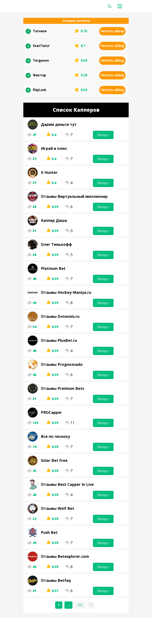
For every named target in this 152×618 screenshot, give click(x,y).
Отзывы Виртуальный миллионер (74, 196)
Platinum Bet (53, 268)
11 (72, 422)
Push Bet (49, 532)
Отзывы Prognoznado (62, 364)
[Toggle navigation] (120, 6)
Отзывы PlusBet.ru (59, 340)
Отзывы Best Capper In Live (67, 484)
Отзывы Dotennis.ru (60, 316)
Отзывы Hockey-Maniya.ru (66, 292)
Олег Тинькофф (56, 244)
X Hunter (49, 172)
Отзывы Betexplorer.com (65, 556)
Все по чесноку (55, 436)
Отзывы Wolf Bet (57, 508)
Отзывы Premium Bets (62, 388)
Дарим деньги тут (59, 124)
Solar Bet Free (54, 460)
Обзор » (103, 135)
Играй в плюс (54, 148)
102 (80, 605)
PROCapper (51, 412)
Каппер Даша (54, 220)
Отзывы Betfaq (56, 580)
